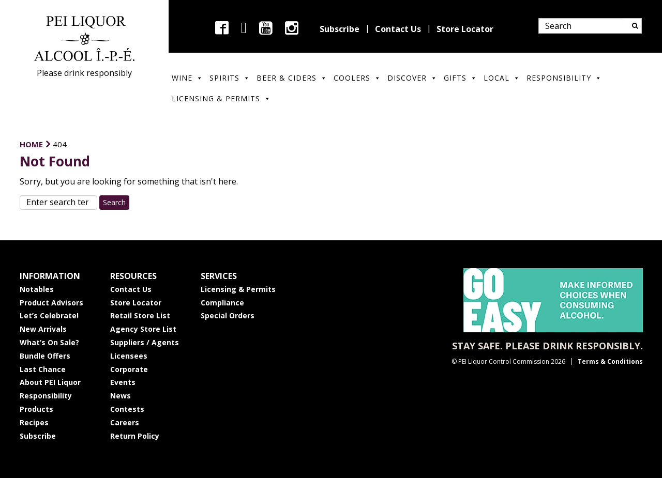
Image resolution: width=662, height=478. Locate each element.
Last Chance (43, 369)
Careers (124, 422)
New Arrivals (43, 329)
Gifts (460, 78)
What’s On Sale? (49, 342)
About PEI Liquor (50, 382)
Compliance (222, 302)
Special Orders (227, 315)
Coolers (357, 78)
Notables (37, 289)
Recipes (34, 422)
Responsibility (564, 78)
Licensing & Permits (221, 98)
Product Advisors (51, 302)
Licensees (128, 356)
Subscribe (339, 29)
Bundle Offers (45, 356)
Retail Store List (140, 315)
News (120, 395)
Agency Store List (143, 329)
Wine (187, 78)
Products (36, 409)
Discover (412, 78)
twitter (244, 28)
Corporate (129, 369)
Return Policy (134, 436)
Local (502, 78)
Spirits (229, 78)
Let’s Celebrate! (49, 315)
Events (123, 382)
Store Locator (465, 29)
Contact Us (398, 29)
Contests (127, 409)
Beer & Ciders (292, 78)
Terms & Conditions (610, 361)
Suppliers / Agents (144, 342)
